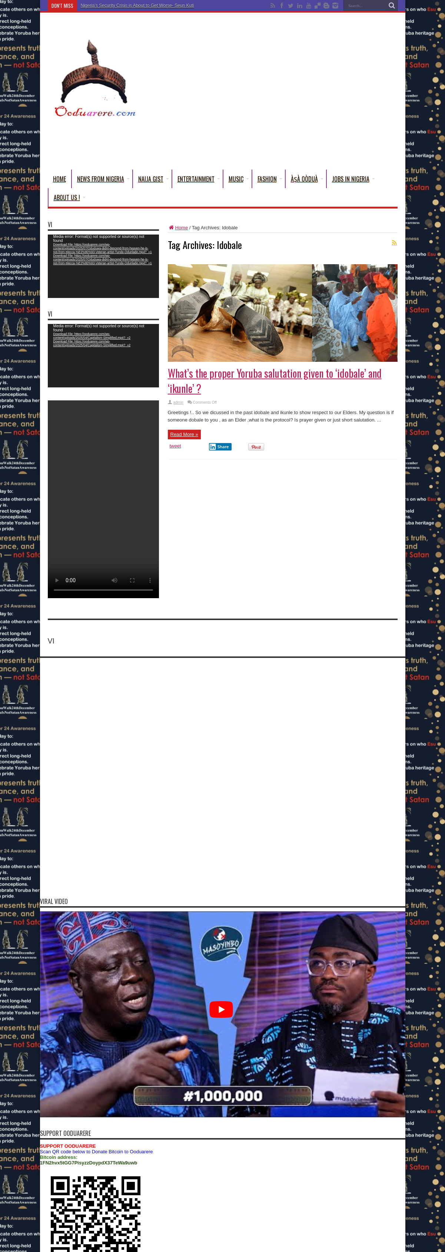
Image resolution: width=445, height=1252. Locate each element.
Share (219, 446)
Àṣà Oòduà (307, 178)
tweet (175, 446)
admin (178, 402)
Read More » (184, 434)
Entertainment (198, 178)
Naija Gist (153, 178)
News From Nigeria (103, 178)
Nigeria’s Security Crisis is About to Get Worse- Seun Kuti (137, 5)
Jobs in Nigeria (353, 178)
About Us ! (70, 197)
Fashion (270, 178)
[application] (103, 266)
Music (239, 178)
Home (59, 178)
